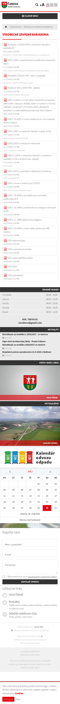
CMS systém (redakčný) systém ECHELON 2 (25, 661)
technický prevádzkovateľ (30, 651)
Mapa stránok (22, 636)
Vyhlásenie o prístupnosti (23, 640)
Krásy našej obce (49, 362)
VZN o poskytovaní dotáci (20, 249)
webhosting (12, 664)
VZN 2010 (12, 266)
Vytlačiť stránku (36, 636)
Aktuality (53, 329)
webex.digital (35, 655)
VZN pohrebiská (15, 275)
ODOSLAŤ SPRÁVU (30, 581)
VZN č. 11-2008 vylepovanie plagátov (24, 219)
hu (51, 4)
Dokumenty (15, 26)
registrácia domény (43, 664)
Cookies (19, 693)
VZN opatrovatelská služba (20, 257)
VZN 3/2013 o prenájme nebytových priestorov (29, 171)
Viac (18, 699)
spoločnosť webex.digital (30, 668)
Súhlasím (8, 699)
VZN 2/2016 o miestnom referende (24, 143)
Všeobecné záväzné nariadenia (38, 26)
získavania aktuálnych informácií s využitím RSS (30, 630)
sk (48, 4)
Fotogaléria (52, 403)
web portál (46, 661)
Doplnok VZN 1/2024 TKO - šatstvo (24, 87)
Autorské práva (40, 640)
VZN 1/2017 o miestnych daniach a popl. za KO (29, 131)
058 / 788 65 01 (30, 319)
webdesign (24, 655)
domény (32, 664)
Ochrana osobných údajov (30, 643)
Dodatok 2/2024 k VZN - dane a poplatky (26, 75)
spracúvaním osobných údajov (42, 576)
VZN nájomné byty (16, 240)
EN (55, 4)
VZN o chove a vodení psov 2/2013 (24, 183)
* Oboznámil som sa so (29, 576)
